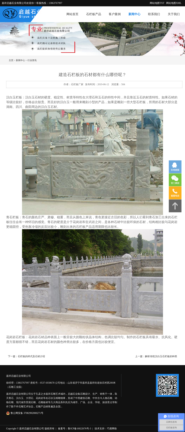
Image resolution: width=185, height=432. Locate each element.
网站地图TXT (157, 3)
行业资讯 (32, 60)
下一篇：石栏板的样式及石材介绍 (26, 356)
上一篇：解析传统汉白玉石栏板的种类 (156, 356)
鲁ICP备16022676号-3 (79, 428)
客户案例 (115, 14)
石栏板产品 (93, 14)
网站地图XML (173, 3)
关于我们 (174, 14)
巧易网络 (112, 428)
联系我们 (154, 14)
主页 (11, 60)
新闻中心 (134, 14)
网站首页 (72, 14)
